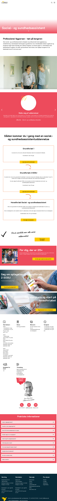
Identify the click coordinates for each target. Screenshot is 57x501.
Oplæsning (45, 483)
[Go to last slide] (1, 109)
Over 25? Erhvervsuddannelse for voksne (10, 430)
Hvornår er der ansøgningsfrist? (8, 426)
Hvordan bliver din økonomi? (8, 451)
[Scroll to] (28, 30)
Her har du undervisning (7, 455)
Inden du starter (5, 459)
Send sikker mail (32, 489)
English (30, 483)
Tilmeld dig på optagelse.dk (10, 287)
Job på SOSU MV (32, 484)
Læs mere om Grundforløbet (28, 162)
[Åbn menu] (54, 2)
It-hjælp (45, 481)
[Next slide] (55, 109)
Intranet (44, 479)
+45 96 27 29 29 (34, 498)
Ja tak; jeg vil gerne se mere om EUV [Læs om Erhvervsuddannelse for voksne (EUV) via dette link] (43, 259)
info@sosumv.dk (45, 498)
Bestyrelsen (31, 479)
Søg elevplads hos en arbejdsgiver (45, 310)
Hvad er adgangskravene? (7, 422)
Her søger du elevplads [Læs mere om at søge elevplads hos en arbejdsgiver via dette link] (28, 220)
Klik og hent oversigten (42, 239)
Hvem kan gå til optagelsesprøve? (9, 438)
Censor (30, 481)
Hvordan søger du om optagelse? (9, 434)
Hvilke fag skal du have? (7, 443)
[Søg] (52, 2)
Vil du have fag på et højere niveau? (9, 447)
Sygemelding (45, 484)
